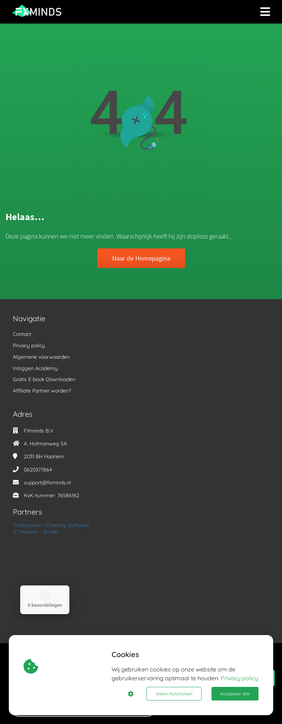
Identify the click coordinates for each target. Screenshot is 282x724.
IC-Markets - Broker (36, 531)
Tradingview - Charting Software (51, 525)
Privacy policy (239, 678)
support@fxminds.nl (47, 482)
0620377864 (38, 469)
